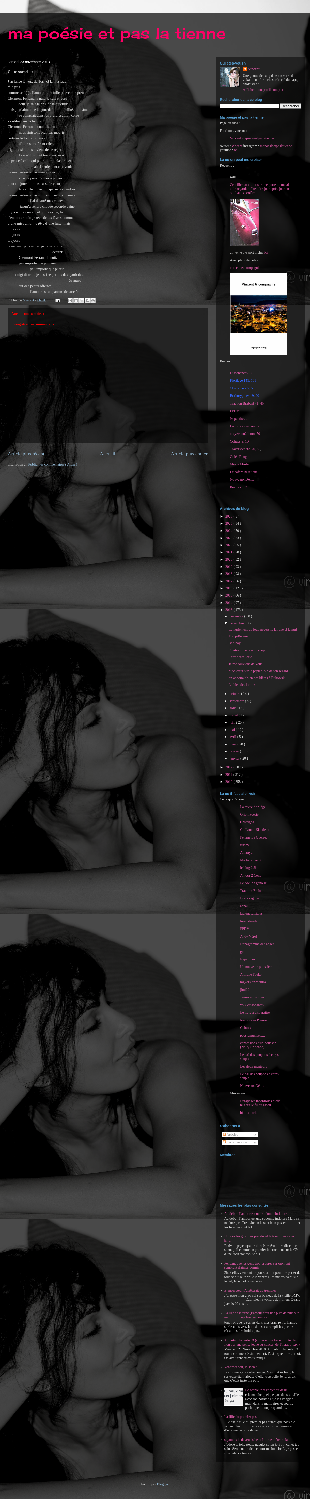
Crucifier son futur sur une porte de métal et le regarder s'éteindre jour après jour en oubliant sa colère (259, 189)
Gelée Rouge (239, 457)
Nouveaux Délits (252, 1086)
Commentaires (235, 1142)
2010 (229, 782)
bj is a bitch (248, 1113)
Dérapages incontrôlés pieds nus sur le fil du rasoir (260, 1103)
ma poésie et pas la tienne (117, 33)
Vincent (254, 69)
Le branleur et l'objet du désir (266, 1390)
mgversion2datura (253, 982)
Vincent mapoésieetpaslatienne (252, 138)
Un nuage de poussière (256, 967)
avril (233, 737)
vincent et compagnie (245, 268)
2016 (229, 588)
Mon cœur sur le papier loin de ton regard (258, 671)
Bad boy (235, 643)
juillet (234, 715)
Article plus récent (26, 453)
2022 (229, 545)
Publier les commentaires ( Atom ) (52, 464)
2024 (229, 531)
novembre (236, 623)
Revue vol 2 (238, 487)
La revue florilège (253, 807)
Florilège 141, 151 (243, 380)
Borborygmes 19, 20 (244, 396)
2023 (229, 538)
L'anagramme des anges (257, 944)
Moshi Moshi (239, 464)
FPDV (234, 411)
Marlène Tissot (250, 860)
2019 (229, 567)
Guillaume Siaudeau (254, 830)
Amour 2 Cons (250, 875)
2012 (229, 767)
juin (232, 722)
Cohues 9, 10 (239, 441)
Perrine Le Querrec (253, 837)
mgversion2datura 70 (245, 434)
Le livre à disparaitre (244, 426)
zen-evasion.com (252, 997)
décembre (236, 616)
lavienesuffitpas (251, 913)
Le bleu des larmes (242, 685)
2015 (229, 595)
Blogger (162, 1484)
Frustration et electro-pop (247, 650)
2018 (229, 574)
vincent (237, 146)
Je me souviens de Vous (245, 664)
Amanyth (246, 853)
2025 (229, 523)
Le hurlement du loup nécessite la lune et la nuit (263, 629)
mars (233, 744)
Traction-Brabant (252, 891)
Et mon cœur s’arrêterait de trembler (250, 1290)
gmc (243, 952)
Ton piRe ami (238, 636)
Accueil (107, 453)
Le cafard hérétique (244, 472)
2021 (229, 552)
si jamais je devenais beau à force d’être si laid (257, 1440)
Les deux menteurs (253, 1066)
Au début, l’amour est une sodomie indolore (255, 1214)
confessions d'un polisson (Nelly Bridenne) (258, 1045)
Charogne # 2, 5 (241, 388)
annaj (244, 906)
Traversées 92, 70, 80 (245, 449)
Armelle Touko (251, 974)
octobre (235, 694)
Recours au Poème (253, 1020)
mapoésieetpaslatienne (276, 146)
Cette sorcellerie (240, 657)
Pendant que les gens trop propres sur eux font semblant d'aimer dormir (257, 1266)
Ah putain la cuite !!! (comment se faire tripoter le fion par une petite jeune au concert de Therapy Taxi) (262, 1342)
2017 (229, 581)
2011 (229, 775)
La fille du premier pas (240, 1417)
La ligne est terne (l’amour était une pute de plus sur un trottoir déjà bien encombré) (261, 1315)
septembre (237, 701)
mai (232, 730)
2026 (229, 516)
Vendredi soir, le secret (240, 1367)
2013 (229, 610)
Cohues (245, 1028)
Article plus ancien (189, 453)
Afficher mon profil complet (263, 90)
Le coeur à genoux (253, 883)
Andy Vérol (248, 936)
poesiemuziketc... (252, 1035)
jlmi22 (245, 990)
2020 (229, 559)
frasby (244, 845)
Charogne (247, 822)
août (233, 708)
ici (236, 150)
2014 (229, 603)
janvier (234, 758)
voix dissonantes (252, 1005)
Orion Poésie (249, 814)
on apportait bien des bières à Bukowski (257, 678)
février (234, 751)
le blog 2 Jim (249, 868)
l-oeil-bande (248, 921)
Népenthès (247, 959)
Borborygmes (249, 898)
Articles (230, 1134)
